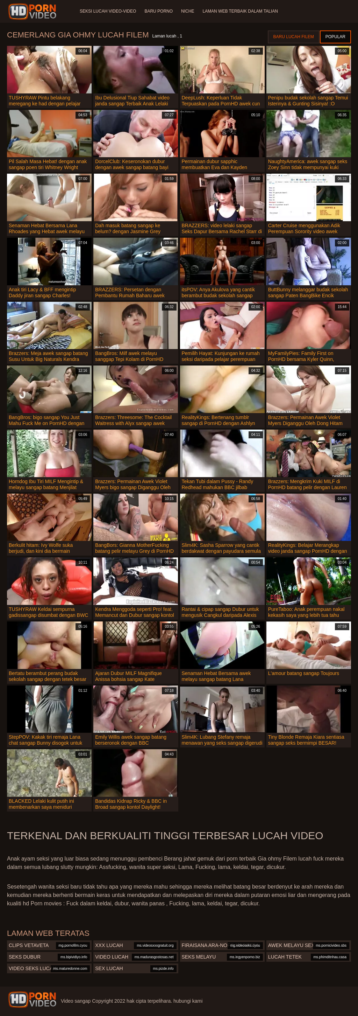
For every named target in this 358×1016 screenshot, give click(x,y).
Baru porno (158, 11)
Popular (335, 36)
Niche (187, 11)
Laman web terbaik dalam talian (240, 11)
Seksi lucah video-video (108, 11)
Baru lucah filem (293, 36)
